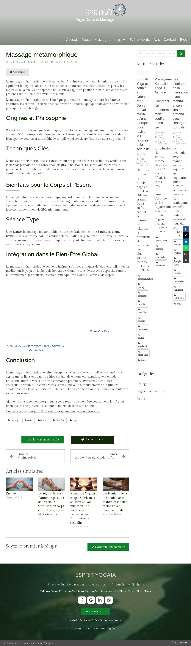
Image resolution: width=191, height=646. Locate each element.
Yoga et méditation (149, 391)
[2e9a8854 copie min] (161, 73)
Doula (141, 399)
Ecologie (142, 384)
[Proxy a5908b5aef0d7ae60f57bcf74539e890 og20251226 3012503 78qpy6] (143, 73)
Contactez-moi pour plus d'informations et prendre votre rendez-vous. (53, 411)
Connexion (179, 642)
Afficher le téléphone (130, 584)
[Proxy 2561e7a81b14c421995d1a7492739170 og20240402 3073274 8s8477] (179, 73)
